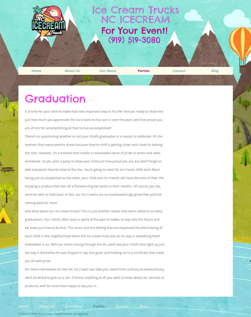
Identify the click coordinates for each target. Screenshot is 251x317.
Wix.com (83, 313)
